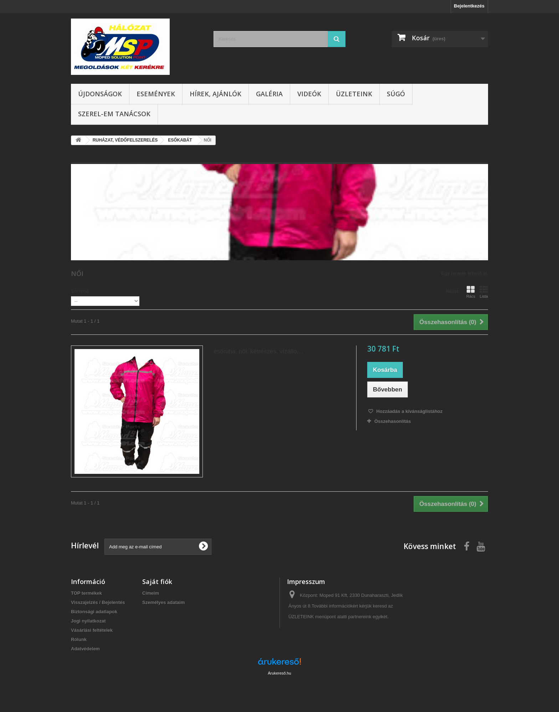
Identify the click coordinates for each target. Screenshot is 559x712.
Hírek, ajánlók (215, 93)
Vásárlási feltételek (92, 630)
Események (156, 93)
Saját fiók (157, 581)
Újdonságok (100, 93)
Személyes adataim (163, 602)
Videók (309, 93)
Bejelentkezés (469, 6)
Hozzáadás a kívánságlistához (408, 411)
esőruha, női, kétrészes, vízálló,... (258, 351)
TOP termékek (86, 593)
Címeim (150, 593)
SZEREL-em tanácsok (114, 113)
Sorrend (80, 291)
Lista (483, 292)
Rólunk (79, 639)
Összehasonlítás (392, 421)
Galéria (269, 93)
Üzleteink (354, 93)
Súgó (396, 93)
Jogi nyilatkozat (88, 621)
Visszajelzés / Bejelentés (98, 602)
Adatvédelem (85, 648)
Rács (470, 292)
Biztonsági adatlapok (94, 611)
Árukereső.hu (279, 673)
